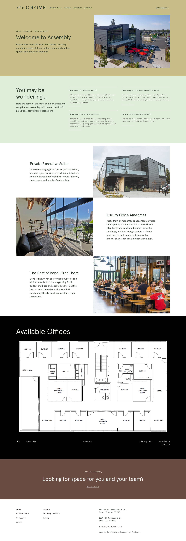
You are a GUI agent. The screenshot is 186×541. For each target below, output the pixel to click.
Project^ (136, 532)
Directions (161, 8)
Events (67, 7)
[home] (31, 7)
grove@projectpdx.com (40, 111)
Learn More (75, 107)
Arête (87, 7)
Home (18, 509)
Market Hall (56, 7)
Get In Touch (93, 487)
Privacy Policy (51, 514)
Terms (46, 518)
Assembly (78, 7)
